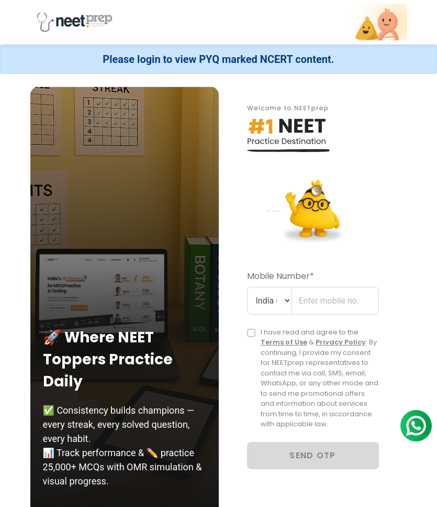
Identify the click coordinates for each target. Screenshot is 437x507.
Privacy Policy (341, 342)
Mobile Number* (280, 276)
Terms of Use (284, 342)
